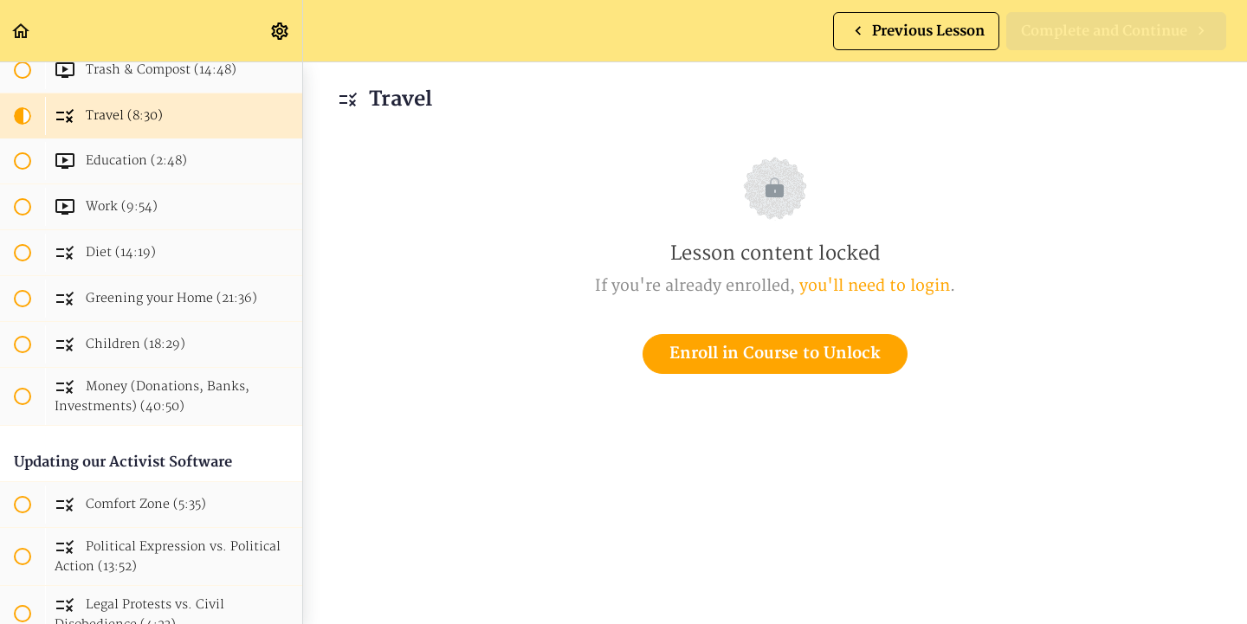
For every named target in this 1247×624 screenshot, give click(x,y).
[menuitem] (280, 30)
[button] (21, 30)
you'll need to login (874, 286)
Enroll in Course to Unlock (775, 353)
